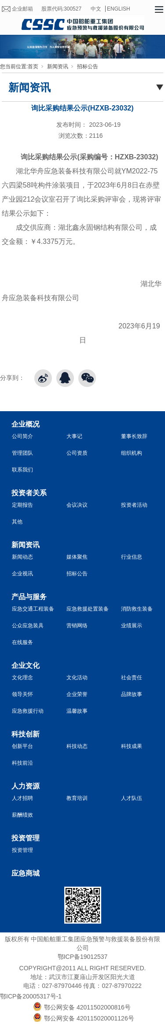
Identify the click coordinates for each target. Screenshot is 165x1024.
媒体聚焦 (77, 557)
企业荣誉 (77, 694)
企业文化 (25, 665)
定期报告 (22, 505)
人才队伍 (131, 798)
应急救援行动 (28, 711)
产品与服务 (29, 596)
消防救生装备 (137, 609)
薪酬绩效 (22, 815)
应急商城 (25, 873)
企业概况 (25, 424)
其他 (17, 522)
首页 (33, 66)
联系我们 (22, 470)
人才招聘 (22, 798)
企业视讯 (22, 574)
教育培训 (77, 798)
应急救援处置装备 (87, 609)
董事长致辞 (134, 436)
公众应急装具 (28, 626)
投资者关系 (29, 493)
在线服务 (22, 642)
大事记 (74, 436)
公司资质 (77, 453)
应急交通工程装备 (33, 609)
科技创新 (25, 734)
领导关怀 (22, 694)
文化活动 (77, 677)
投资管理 (25, 838)
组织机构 (131, 453)
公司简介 (22, 436)
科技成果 (131, 746)
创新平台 (22, 746)
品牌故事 (131, 694)
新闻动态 (22, 557)
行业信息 (131, 557)
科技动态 (77, 746)
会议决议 (77, 505)
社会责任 (131, 677)
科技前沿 (22, 763)
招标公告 (87, 66)
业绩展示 (131, 626)
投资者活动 (134, 505)
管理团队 (22, 453)
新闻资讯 (57, 66)
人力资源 (25, 786)
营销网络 (77, 626)
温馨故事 (77, 711)
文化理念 (22, 677)
